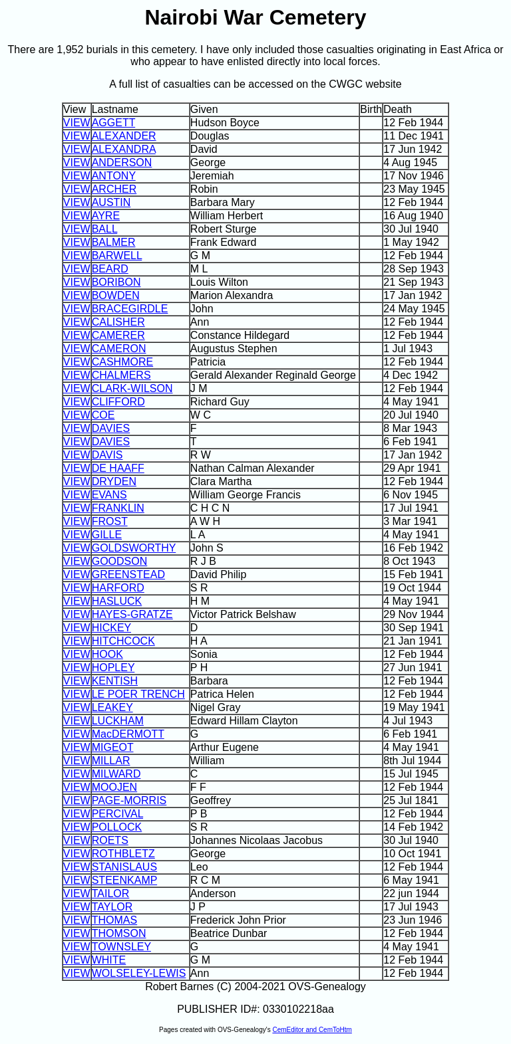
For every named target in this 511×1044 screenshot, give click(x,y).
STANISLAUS (124, 867)
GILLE (107, 534)
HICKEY (111, 627)
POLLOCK (117, 827)
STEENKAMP (124, 880)
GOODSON (120, 561)
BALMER (114, 242)
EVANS (109, 494)
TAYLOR (112, 906)
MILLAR (111, 760)
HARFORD (118, 587)
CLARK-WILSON (132, 388)
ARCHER (114, 189)
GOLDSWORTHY (134, 548)
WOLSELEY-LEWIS (139, 973)
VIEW (76, 122)
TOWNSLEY (121, 946)
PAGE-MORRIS (129, 800)
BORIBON (116, 282)
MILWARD (116, 774)
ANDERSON (122, 162)
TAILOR (111, 893)
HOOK (107, 654)
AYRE (106, 215)
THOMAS (114, 920)
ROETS (110, 840)
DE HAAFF (118, 468)
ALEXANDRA (124, 149)
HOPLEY (113, 667)
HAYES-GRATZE (132, 614)
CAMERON (119, 348)
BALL (105, 229)
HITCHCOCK (123, 641)
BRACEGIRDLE (130, 308)
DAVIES (111, 428)
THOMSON (119, 933)
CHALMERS (121, 375)
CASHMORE (122, 361)
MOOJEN (114, 787)
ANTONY (114, 175)
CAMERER (118, 335)
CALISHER (118, 322)
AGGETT (114, 122)
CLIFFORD (118, 401)
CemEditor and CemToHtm (311, 1029)
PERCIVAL (117, 813)
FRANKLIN (118, 508)
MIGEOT (113, 747)
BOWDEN (116, 295)
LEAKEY (112, 707)
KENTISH (115, 680)
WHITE (109, 960)
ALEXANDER (124, 136)
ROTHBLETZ (123, 853)
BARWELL (117, 255)
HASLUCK (117, 601)
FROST (110, 521)
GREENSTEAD (128, 574)
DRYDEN (114, 481)
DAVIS (107, 455)
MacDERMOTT (128, 734)
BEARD (110, 268)
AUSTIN (111, 202)
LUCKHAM (118, 720)
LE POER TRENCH (138, 694)
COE (103, 415)
